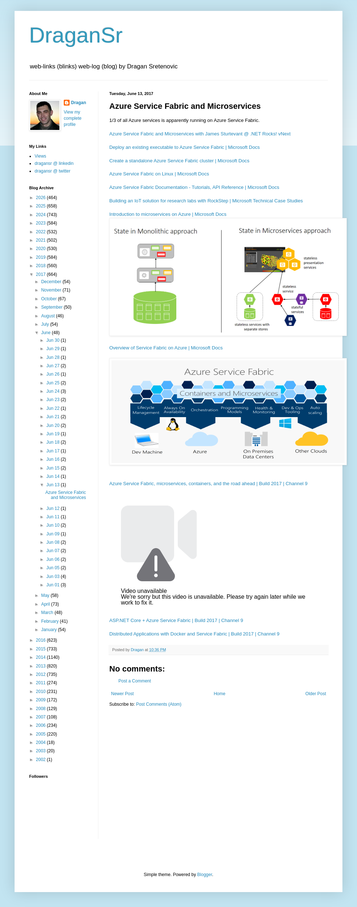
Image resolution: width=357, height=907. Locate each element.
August (48, 315)
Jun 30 (53, 340)
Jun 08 (53, 542)
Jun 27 (53, 365)
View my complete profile (73, 118)
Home (219, 693)
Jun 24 (53, 391)
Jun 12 (53, 508)
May (46, 595)
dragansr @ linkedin (54, 163)
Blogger (204, 874)
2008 (41, 708)
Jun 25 (53, 382)
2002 (41, 759)
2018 (41, 265)
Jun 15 (53, 468)
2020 (41, 248)
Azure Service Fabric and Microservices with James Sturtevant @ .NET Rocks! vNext (200, 133)
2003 (41, 750)
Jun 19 (53, 433)
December (52, 281)
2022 (41, 231)
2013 (41, 666)
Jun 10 (53, 525)
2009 (41, 699)
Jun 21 (53, 416)
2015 (41, 648)
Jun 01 (53, 584)
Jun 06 (53, 559)
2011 (41, 682)
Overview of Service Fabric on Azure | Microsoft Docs (166, 347)
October (49, 298)
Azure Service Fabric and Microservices (65, 495)
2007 (41, 717)
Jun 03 (53, 576)
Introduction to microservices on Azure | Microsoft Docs (168, 214)
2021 (41, 240)
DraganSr (76, 35)
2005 (41, 734)
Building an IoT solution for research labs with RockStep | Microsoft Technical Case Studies (206, 200)
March (48, 612)
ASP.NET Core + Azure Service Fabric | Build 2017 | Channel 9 (176, 620)
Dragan (78, 102)
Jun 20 (53, 425)
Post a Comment (134, 681)
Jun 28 (53, 357)
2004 (41, 742)
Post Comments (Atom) (158, 704)
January (49, 629)
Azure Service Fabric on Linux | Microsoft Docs (159, 174)
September (52, 307)
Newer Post (122, 693)
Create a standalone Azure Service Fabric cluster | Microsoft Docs (179, 160)
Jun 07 (53, 550)
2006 (41, 725)
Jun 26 (53, 374)
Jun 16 (53, 459)
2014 (41, 657)
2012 (41, 674)
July (45, 324)
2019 (41, 257)
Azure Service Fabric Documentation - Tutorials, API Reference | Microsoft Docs (194, 187)
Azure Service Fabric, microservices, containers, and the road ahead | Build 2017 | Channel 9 (208, 483)
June (46, 332)
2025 (41, 206)
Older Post (315, 693)
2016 (41, 640)
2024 (41, 214)
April (46, 604)
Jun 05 (53, 567)
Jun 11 (53, 516)
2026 (41, 197)
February (50, 621)
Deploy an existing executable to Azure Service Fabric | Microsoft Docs (184, 147)
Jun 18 (53, 442)
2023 (41, 223)
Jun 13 (53, 484)
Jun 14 (53, 476)
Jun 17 (53, 451)
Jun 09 (53, 533)
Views (40, 156)
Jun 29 (53, 348)
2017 (41, 274)
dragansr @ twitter (52, 171)
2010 (41, 691)
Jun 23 (53, 399)
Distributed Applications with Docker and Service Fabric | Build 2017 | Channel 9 (194, 634)
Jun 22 (53, 408)
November (52, 290)
